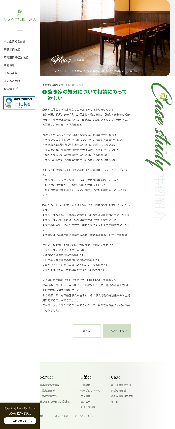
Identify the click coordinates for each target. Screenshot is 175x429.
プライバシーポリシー (85, 415)
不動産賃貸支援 (48, 396)
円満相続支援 (12, 49)
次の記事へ (117, 331)
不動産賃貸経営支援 (16, 57)
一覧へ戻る (86, 331)
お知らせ (44, 415)
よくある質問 (12, 81)
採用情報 (9, 89)
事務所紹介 (10, 73)
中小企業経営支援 (14, 41)
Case (115, 377)
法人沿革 (85, 401)
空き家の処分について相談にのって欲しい (87, 94)
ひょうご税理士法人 (19, 19)
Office (86, 377)
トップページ (59, 71)
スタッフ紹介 (87, 407)
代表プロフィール (90, 390)
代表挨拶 (85, 385)
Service (47, 377)
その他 (115, 401)
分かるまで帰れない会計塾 (55, 401)
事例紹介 (77, 71)
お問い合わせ (20, 420)
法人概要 (85, 396)
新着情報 (9, 65)
